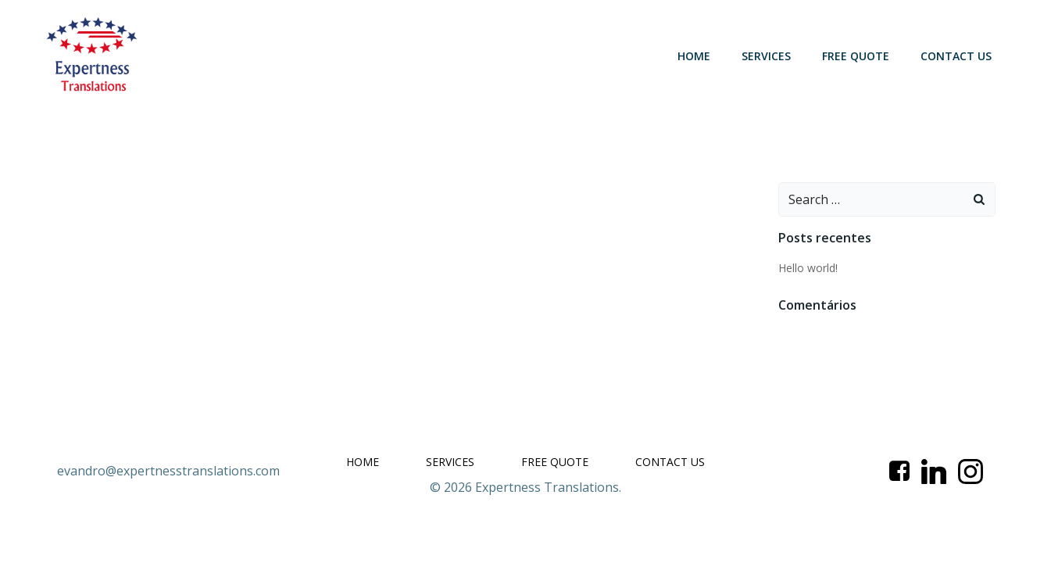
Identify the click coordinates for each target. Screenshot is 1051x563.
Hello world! (808, 267)
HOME (693, 55)
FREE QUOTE (855, 55)
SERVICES (766, 55)
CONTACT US (956, 55)
